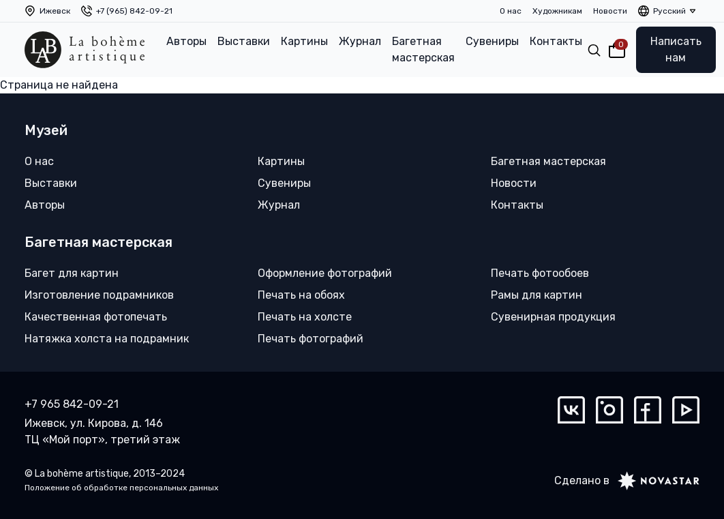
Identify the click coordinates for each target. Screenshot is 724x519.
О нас (511, 11)
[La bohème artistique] (85, 49)
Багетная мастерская (423, 49)
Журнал (360, 41)
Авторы (186, 41)
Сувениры (492, 41)
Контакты (556, 41)
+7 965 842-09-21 (72, 404)
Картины (304, 41)
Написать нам (676, 49)
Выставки (243, 41)
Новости (610, 11)
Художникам (557, 11)
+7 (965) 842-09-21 (134, 11)
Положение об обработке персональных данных (121, 487)
